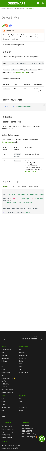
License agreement (8, 429)
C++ (3, 413)
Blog (3, 367)
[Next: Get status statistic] (31, 338)
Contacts (4, 387)
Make (20, 349)
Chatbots (4, 355)
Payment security (7, 432)
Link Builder (5, 384)
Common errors (7, 142)
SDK (3, 352)
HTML (3, 404)
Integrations (5, 358)
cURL (12, 186)
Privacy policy (6, 435)
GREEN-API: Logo (7, 437)
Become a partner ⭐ (8, 378)
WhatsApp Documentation (15, 8)
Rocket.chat (22, 358)
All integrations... (24, 372)
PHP (3, 410)
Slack (20, 367)
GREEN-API (25, 425)
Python (5, 186)
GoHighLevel (23, 355)
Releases (4, 361)
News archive (6, 372)
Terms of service (7, 426)
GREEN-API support (30, 171)
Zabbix (21, 364)
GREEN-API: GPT (26, 431)
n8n (20, 369)
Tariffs (4, 381)
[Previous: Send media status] (4, 338)
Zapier (21, 361)
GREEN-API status (7, 392)
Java (3, 416)
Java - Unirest (33, 186)
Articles (4, 364)
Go (2, 419)
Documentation (7, 349)
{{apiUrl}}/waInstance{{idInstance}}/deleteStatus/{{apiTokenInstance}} (27, 63)
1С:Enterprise (6, 407)
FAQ (3, 375)
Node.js (4, 402)
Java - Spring (21, 186)
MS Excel (22, 352)
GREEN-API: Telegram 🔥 (29, 437)
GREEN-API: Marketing (28, 434)
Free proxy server (7, 390)
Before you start (22, 72)
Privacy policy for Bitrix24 (10, 448)
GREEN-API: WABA (27, 428)
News (3, 369)
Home (3, 8)
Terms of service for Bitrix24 (11, 445)
